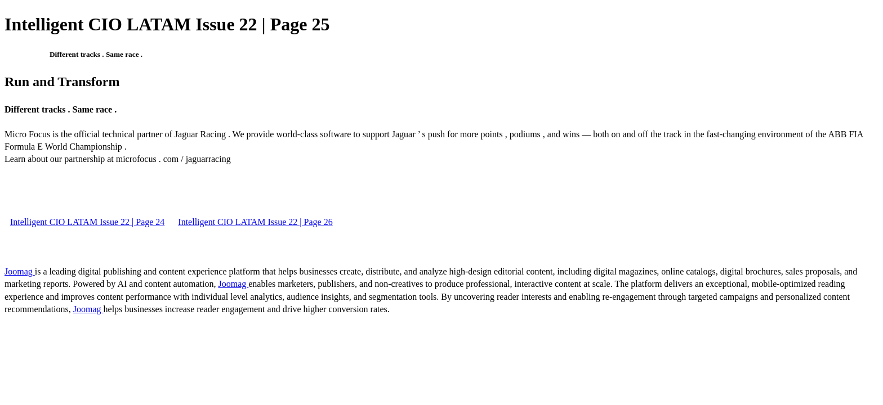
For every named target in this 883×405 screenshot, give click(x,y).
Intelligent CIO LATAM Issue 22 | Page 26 (255, 222)
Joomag (20, 271)
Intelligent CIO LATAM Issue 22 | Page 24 (87, 222)
